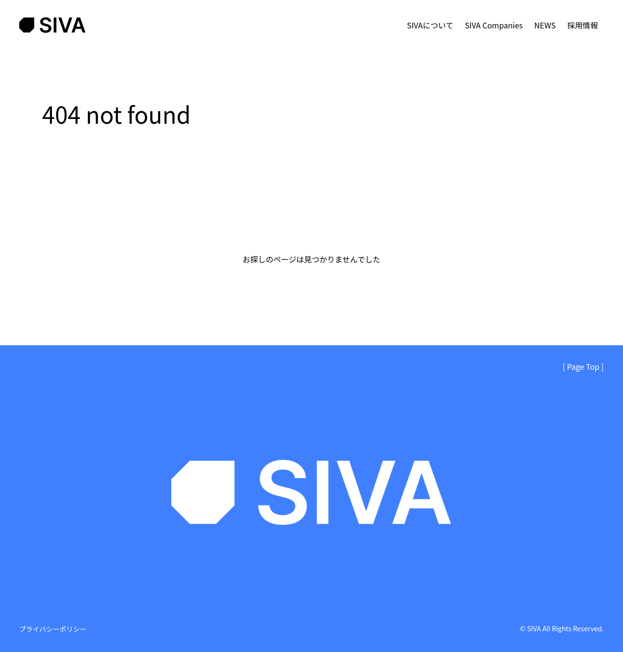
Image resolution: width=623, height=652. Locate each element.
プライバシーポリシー (53, 629)
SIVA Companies (493, 25)
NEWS (545, 25)
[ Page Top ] (583, 366)
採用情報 (582, 25)
